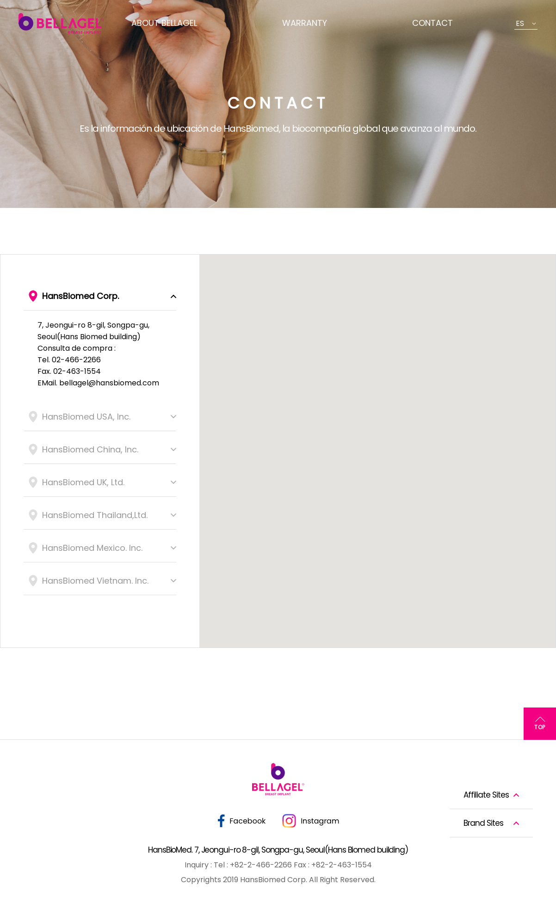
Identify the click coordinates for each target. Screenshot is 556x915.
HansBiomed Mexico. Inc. (92, 548)
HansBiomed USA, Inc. (86, 416)
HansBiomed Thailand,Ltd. (95, 515)
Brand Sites (483, 823)
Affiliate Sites (486, 794)
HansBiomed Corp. (80, 296)
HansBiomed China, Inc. (90, 449)
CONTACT (432, 23)
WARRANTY (304, 23)
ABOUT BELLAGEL (164, 23)
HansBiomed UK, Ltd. (83, 482)
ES (520, 23)
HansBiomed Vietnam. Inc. (95, 580)
